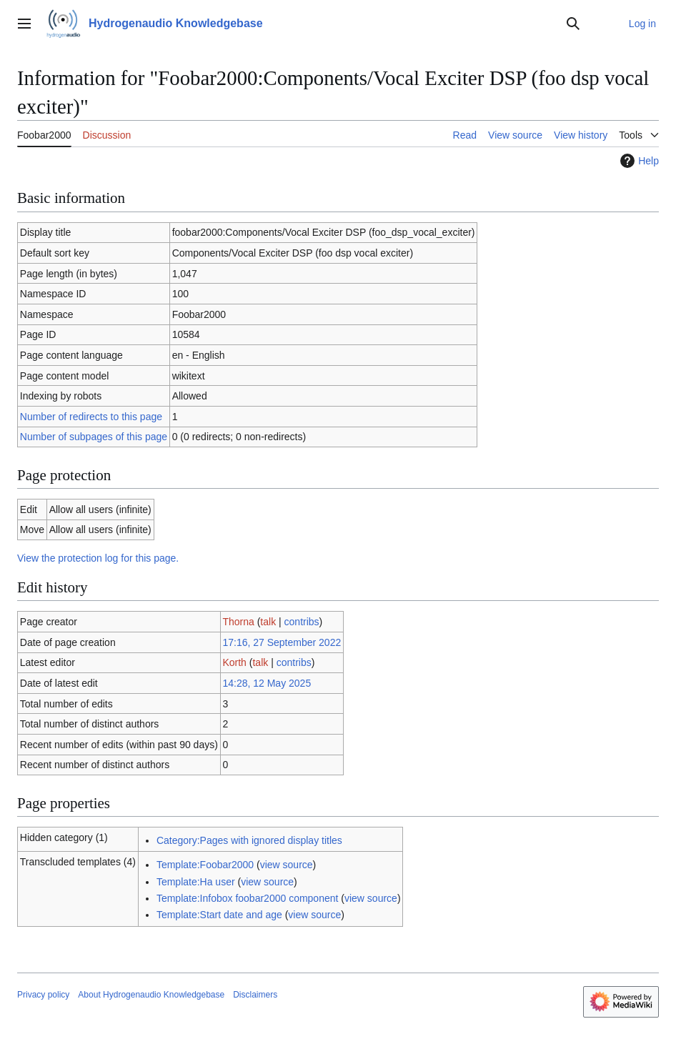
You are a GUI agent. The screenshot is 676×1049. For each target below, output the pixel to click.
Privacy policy (43, 995)
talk (268, 621)
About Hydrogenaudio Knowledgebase (151, 995)
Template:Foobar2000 (205, 864)
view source (286, 864)
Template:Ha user (195, 882)
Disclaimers (255, 995)
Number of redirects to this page (91, 416)
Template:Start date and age (219, 914)
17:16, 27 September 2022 (281, 642)
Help (638, 161)
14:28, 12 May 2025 (266, 683)
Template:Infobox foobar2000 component (247, 898)
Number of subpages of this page (93, 436)
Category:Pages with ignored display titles (249, 840)
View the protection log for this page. (98, 558)
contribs (301, 621)
